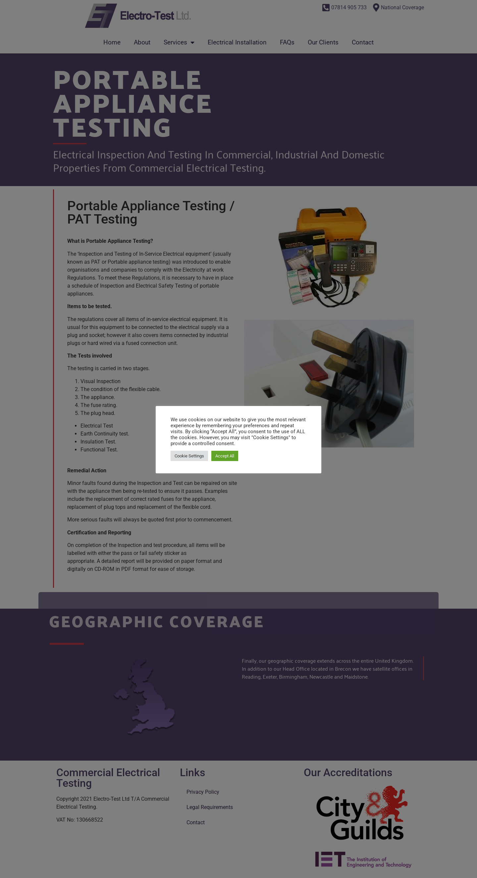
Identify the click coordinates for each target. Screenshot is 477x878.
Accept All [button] (224, 455)
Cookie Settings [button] (189, 455)
